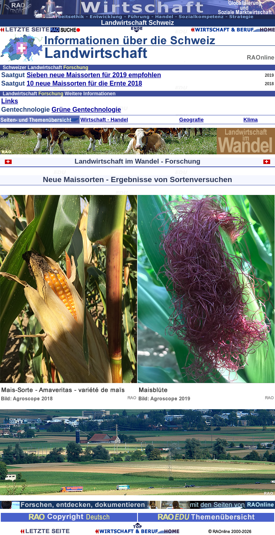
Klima (251, 120)
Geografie (191, 120)
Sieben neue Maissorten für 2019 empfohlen (94, 75)
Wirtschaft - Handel (104, 120)
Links (9, 101)
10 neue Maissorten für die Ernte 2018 (84, 83)
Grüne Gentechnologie (86, 109)
